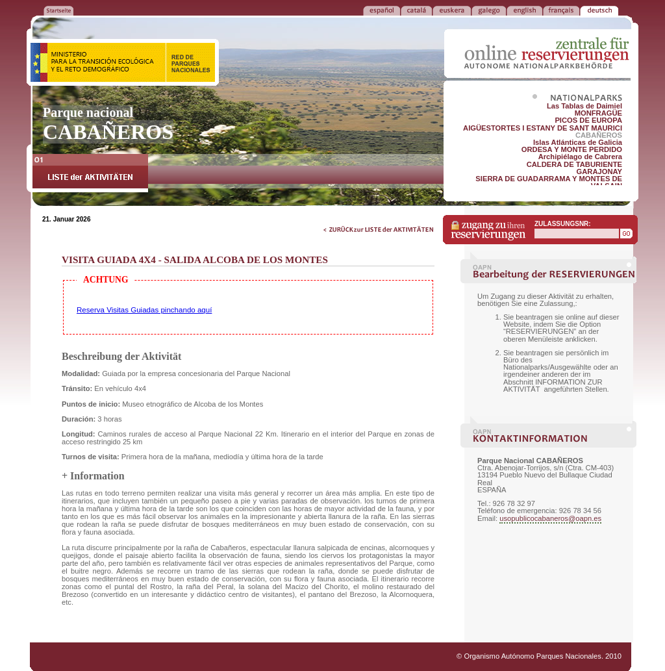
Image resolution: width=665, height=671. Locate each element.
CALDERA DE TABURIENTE (574, 164)
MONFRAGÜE (598, 113)
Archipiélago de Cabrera (580, 156)
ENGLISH (524, 10)
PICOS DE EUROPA (588, 120)
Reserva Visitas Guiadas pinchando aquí (144, 310)
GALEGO (488, 10)
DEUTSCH (599, 10)
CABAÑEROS (598, 135)
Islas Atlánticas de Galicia (577, 142)
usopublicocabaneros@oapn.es (550, 518)
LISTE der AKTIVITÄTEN (90, 173)
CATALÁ (416, 10)
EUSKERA (452, 10)
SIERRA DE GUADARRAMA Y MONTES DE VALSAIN (548, 182)
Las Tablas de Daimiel (584, 106)
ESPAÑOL (381, 10)
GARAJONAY (599, 171)
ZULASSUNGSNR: (562, 223)
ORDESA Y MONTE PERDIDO (571, 149)
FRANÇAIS (561, 10)
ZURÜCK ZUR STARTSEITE (58, 10)
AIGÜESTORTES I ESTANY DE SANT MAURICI (542, 128)
